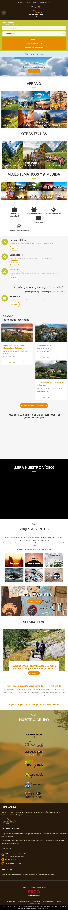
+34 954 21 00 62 (10, 859)
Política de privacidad (48, 901)
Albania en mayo (44, 345)
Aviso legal (36, 901)
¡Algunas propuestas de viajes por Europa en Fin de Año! (34, 704)
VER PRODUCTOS (34, 601)
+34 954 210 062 (25, 2)
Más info (14, 248)
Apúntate (14, 304)
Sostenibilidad (11, 901)
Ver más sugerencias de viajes (34, 405)
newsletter (17, 875)
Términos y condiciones (24, 901)
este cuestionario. (7, 836)
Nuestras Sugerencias (34, 48)
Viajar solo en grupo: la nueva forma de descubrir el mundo (34, 686)
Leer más (34, 673)
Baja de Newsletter (35, 903)
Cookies (58, 901)
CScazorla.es (41, 887)
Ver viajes (34, 71)
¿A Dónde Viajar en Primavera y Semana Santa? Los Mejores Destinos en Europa (34, 667)
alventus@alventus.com (42, 2)
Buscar (34, 39)
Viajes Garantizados (34, 43)
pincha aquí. (46, 908)
